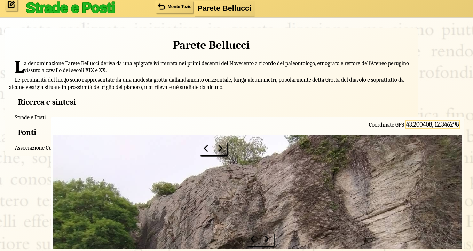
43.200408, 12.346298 (435, 27)
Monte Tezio (119, 192)
